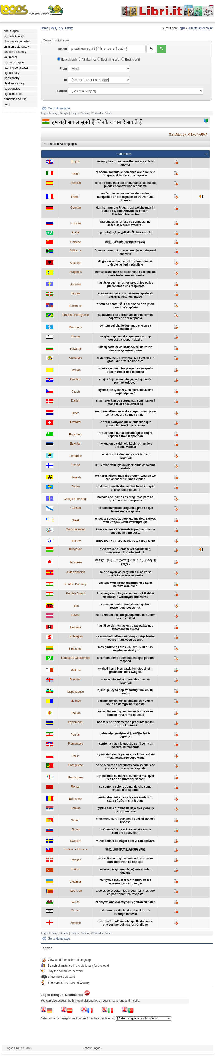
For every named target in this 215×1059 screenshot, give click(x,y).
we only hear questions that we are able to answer (125, 163)
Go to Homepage (59, 108)
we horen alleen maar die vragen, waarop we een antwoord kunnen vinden (125, 413)
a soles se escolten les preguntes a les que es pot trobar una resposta (125, 892)
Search (62, 49)
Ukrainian (76, 881)
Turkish (75, 869)
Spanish (75, 182)
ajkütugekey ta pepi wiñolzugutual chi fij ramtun (125, 691)
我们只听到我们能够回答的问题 (125, 242)
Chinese (75, 242)
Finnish (75, 465)
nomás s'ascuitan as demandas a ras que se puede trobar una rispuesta (125, 273)
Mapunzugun (75, 691)
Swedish (75, 841)
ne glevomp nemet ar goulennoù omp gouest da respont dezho (125, 338)
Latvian (75, 615)
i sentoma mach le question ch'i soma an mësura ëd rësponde (125, 745)
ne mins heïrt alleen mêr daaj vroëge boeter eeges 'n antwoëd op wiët (125, 638)
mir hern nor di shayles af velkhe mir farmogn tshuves (125, 912)
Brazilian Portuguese (75, 315)
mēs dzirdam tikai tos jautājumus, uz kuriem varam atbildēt (125, 616)
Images (75, 113)
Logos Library (49, 113)
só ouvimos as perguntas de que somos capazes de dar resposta (125, 316)
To (65, 80)
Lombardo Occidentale (75, 658)
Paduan (76, 713)
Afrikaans (75, 250)
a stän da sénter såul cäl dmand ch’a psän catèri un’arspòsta (125, 305)
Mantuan (75, 679)
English (75, 161)
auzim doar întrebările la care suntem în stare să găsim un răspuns (125, 799)
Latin (75, 606)
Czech (75, 391)
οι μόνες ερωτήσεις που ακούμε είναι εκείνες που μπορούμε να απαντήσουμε (125, 520)
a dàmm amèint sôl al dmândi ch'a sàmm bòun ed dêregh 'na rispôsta (125, 702)
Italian (75, 173)
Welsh (76, 902)
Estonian (75, 443)
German (75, 207)
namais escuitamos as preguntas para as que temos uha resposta (125, 499)
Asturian (75, 284)
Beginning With (109, 59)
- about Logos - (92, 1048)
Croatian (75, 379)
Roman (75, 786)
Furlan (75, 486)
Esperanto (75, 434)
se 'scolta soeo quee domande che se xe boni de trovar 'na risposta (125, 860)
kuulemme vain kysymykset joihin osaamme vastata (125, 466)
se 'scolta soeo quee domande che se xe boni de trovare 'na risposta (125, 713)
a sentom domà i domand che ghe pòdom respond (125, 659)
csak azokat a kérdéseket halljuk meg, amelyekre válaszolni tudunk (125, 550)
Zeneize (75, 923)
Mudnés (75, 700)
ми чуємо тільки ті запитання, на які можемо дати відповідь (125, 881)
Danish (75, 400)
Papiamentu (75, 722)
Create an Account (201, 28)
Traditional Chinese (75, 849)
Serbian (76, 808)
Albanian (75, 263)
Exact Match (67, 59)
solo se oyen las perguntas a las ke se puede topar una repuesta (125, 573)
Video (108, 113)
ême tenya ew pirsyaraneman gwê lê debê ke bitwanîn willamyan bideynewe (125, 595)
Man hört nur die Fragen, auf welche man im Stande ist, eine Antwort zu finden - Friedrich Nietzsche (125, 211)
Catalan (76, 370)
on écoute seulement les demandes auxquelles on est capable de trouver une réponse (125, 197)
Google (64, 113)
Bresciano (75, 327)
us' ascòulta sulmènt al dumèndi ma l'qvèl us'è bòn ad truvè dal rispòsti (125, 777)
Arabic (75, 232)
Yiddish (75, 910)
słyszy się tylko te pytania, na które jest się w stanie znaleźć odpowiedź (125, 756)
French (75, 197)
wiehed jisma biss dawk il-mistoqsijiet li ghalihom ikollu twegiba (125, 670)
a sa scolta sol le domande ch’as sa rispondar (125, 681)
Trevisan (75, 860)
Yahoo (85, 113)
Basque (76, 293)
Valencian (75, 890)
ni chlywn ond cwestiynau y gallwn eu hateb (125, 902)
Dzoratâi (75, 422)
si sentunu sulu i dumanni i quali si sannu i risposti (125, 820)
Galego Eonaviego (75, 499)
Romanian (75, 799)
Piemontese (75, 743)
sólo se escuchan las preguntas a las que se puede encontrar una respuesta (125, 184)
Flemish (75, 477)
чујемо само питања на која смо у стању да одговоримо (125, 809)
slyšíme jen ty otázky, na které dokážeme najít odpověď (125, 391)
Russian (75, 223)
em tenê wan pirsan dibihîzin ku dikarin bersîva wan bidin (125, 584)
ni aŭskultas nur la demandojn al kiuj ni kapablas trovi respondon (125, 434)
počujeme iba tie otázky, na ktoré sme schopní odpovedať (125, 831)
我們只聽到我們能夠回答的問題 (125, 849)
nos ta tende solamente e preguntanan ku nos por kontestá (125, 724)
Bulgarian (76, 348)
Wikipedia (97, 113)
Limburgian (76, 636)
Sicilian (75, 820)
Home (44, 28)
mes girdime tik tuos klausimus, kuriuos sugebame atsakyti (125, 648)
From (63, 68)
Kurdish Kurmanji (75, 584)
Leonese (75, 627)
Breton (75, 336)
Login (181, 28)
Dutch (75, 413)
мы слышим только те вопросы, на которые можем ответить (125, 223)
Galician (75, 508)
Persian (76, 734)
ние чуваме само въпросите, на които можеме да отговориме (125, 348)
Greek (76, 520)
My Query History (62, 28)
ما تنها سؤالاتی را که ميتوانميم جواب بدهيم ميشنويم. (125, 734)
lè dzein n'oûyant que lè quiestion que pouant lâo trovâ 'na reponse (125, 423)
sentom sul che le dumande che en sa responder (125, 327)
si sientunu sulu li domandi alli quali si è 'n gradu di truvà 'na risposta (125, 359)
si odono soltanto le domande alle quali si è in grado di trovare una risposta (125, 173)
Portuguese (75, 765)
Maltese (75, 670)
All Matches (87, 59)
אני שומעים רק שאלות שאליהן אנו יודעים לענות (125, 540)
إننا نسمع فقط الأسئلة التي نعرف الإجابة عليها (125, 232)
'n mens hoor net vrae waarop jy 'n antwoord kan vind (125, 252)
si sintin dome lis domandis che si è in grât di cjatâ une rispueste (125, 488)
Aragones (76, 272)
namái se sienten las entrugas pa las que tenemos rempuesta (125, 627)
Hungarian (75, 549)
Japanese (75, 562)
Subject (62, 90)
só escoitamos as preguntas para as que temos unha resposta (125, 509)
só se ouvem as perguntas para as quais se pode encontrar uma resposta (125, 766)
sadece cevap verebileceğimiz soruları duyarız (125, 871)
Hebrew (76, 540)
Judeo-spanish (75, 572)
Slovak (75, 829)
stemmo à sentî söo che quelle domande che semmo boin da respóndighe (125, 923)
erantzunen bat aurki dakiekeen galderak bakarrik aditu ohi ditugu (125, 295)
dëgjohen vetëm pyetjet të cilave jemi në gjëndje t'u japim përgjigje (125, 263)
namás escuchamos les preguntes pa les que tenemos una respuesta (125, 284)
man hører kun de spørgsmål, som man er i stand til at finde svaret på (125, 402)
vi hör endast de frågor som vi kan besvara (125, 841)
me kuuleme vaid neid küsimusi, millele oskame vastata (125, 445)
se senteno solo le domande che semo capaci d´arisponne (125, 788)
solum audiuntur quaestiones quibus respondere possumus (125, 606)
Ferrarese (75, 456)
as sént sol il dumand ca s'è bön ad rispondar (125, 456)
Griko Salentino (75, 529)
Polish (76, 756)
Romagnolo (75, 777)
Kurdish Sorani (75, 593)
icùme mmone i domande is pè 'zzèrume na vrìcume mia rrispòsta (125, 531)
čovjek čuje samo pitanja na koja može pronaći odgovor (125, 381)
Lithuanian (75, 648)
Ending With (130, 59)
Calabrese (75, 357)
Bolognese (75, 305)
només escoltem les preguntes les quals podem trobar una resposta (125, 370)
